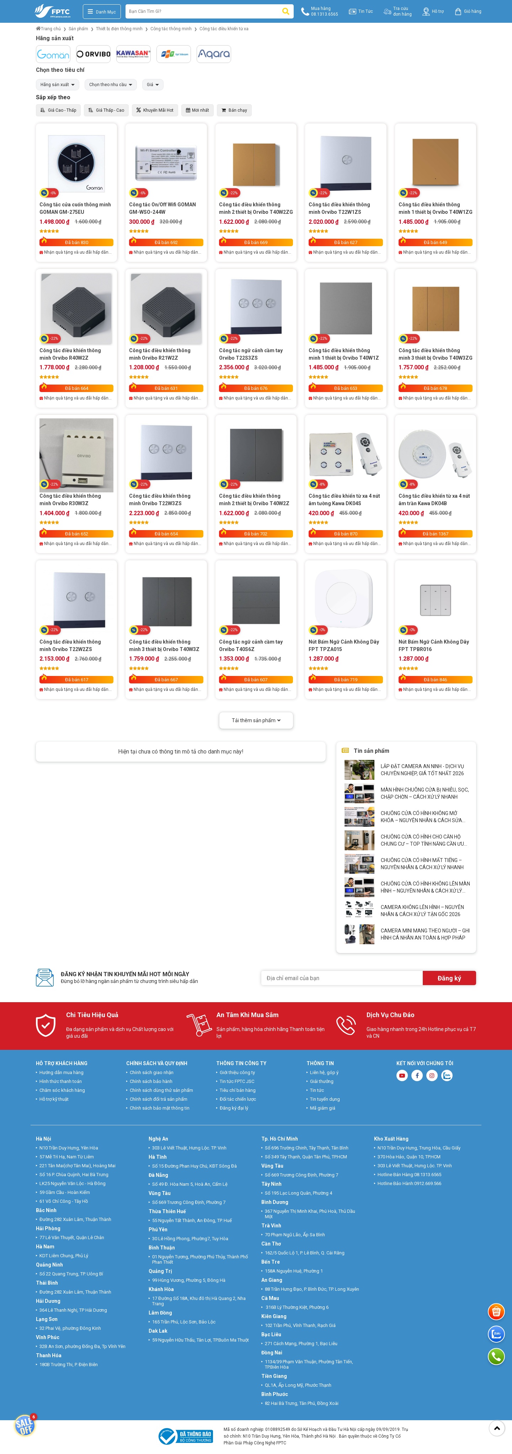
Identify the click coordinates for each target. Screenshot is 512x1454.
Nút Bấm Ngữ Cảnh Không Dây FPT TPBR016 (434, 645)
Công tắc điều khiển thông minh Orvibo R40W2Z (70, 354)
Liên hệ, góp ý (324, 1072)
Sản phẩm (78, 28)
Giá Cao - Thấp (58, 110)
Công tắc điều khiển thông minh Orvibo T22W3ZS (160, 499)
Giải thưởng (322, 1081)
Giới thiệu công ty (237, 1072)
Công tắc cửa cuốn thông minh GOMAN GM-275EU (75, 208)
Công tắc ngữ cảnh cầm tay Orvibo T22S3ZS (251, 354)
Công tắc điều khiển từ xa (224, 28)
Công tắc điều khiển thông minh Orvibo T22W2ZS (70, 645)
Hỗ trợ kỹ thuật (54, 1099)
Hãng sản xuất (55, 84)
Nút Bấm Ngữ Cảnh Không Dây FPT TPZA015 (344, 645)
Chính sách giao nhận (152, 1072)
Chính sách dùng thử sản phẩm (161, 1090)
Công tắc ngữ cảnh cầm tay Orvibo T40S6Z (251, 645)
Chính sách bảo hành (151, 1081)
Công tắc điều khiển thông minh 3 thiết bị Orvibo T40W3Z (164, 645)
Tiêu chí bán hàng (238, 1090)
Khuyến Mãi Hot (155, 110)
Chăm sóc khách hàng (62, 1090)
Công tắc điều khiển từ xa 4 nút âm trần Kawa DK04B (434, 499)
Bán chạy (234, 110)
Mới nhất (197, 110)
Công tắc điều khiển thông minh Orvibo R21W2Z (160, 354)
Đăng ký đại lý (234, 1108)
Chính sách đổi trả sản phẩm (158, 1099)
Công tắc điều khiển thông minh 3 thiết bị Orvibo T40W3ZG (436, 354)
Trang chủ (48, 28)
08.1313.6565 (427, 1174)
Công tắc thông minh (171, 28)
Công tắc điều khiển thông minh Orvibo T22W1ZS (339, 208)
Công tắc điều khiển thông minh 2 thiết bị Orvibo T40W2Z (254, 499)
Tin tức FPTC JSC (237, 1081)
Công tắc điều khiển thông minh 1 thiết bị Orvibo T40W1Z (344, 354)
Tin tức (317, 1090)
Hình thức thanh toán (60, 1081)
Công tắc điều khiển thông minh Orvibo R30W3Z (70, 499)
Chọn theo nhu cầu (108, 84)
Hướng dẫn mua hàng (61, 1072)
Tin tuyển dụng (325, 1099)
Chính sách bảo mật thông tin (160, 1108)
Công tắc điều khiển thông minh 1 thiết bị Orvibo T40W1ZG (436, 208)
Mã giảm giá (322, 1108)
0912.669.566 (428, 1183)
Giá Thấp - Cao (106, 110)
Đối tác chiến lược (238, 1099)
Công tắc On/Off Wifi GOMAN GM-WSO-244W (162, 208)
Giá (150, 84)
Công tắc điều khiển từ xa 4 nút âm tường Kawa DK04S (344, 499)
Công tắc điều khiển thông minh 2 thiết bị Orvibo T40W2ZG (256, 208)
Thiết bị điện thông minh (119, 28)
